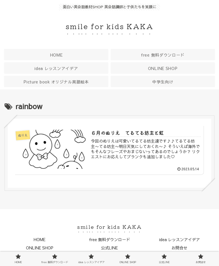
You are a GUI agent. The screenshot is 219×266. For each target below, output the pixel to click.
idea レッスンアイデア (179, 239)
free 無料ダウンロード (109, 239)
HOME (39, 239)
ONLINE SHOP (39, 248)
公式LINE (109, 248)
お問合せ (179, 248)
